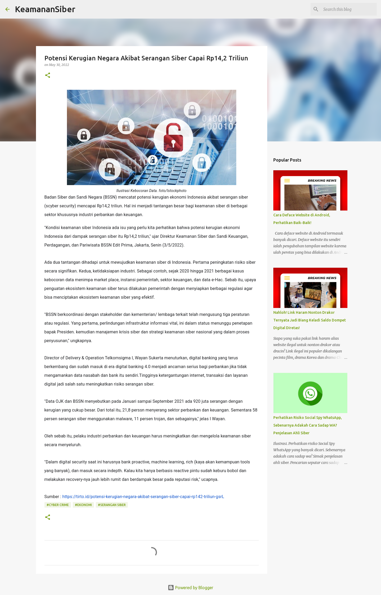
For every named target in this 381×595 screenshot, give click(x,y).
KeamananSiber (45, 9)
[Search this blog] (349, 9)
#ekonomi (83, 505)
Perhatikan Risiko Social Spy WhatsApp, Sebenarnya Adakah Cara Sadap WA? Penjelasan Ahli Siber (307, 425)
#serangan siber (112, 505)
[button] (47, 75)
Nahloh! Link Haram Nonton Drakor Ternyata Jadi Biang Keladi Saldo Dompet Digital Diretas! (309, 320)
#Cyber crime (58, 505)
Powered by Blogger (190, 587)
